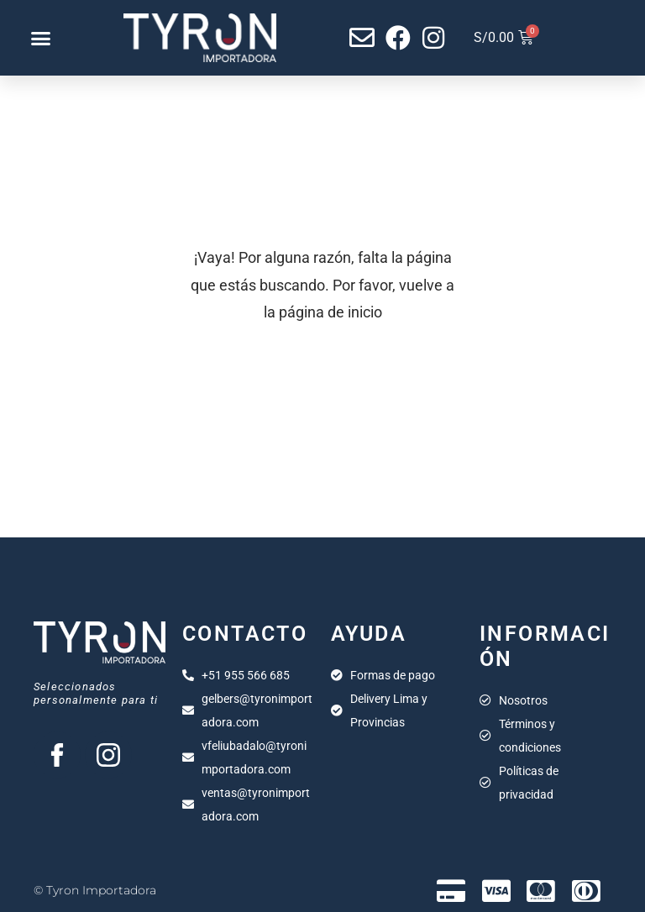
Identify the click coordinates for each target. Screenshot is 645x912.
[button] (40, 38)
